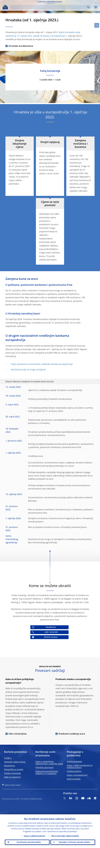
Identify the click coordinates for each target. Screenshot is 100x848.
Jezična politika (73, 779)
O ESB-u (7, 758)
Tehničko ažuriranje (44, 767)
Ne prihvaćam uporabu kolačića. (29, 842)
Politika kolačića (74, 771)
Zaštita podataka (74, 761)
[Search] (48, 7)
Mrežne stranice (51, 637)
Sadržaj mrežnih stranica (12, 785)
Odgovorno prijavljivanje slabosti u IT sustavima (46, 772)
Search (88, 7)
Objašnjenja (9, 765)
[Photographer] (98, 101)
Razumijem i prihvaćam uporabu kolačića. (74, 842)
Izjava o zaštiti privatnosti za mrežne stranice (79, 766)
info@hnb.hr (51, 627)
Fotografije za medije (13, 769)
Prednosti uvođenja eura (72, 733)
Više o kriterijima (18, 733)
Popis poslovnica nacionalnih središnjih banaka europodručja (42, 364)
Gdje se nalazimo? (12, 777)
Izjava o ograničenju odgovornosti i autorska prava (49, 762)
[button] (95, 2)
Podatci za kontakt (12, 773)
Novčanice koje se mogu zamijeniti (28, 369)
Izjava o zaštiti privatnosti (34, 836)
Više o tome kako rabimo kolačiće (65, 836)
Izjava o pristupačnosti (77, 775)
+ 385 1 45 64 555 (51, 632)
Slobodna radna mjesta (14, 762)
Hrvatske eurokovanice (21, 45)
